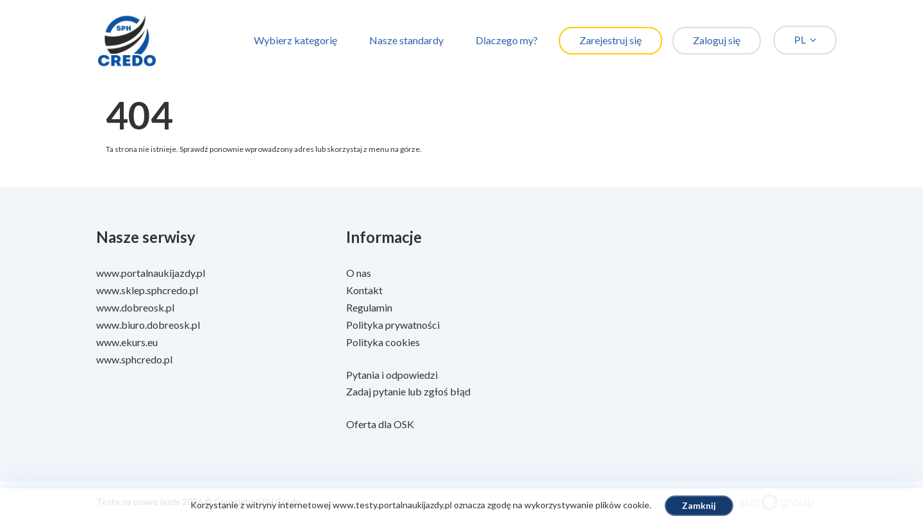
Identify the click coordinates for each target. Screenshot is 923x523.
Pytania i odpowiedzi (392, 375)
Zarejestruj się (610, 40)
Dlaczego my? (507, 40)
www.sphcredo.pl (134, 359)
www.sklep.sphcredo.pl (147, 290)
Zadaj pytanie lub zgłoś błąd (408, 391)
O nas (358, 273)
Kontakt (364, 290)
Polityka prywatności (393, 325)
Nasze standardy (406, 40)
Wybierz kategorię (295, 40)
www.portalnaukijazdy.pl (150, 273)
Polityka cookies (383, 342)
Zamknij (699, 505)
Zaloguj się (716, 40)
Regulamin (369, 307)
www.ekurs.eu (127, 342)
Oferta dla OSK (380, 424)
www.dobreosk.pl (135, 307)
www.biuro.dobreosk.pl (148, 325)
